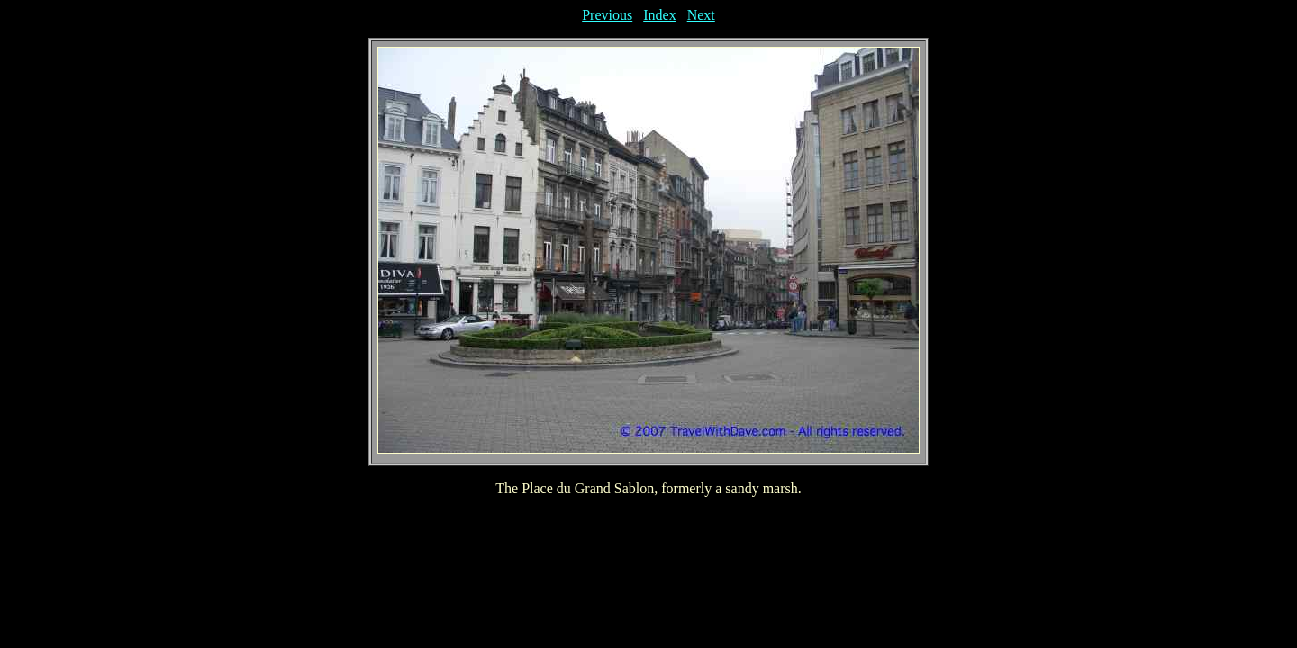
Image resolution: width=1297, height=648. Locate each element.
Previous (607, 14)
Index (659, 14)
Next (701, 14)
